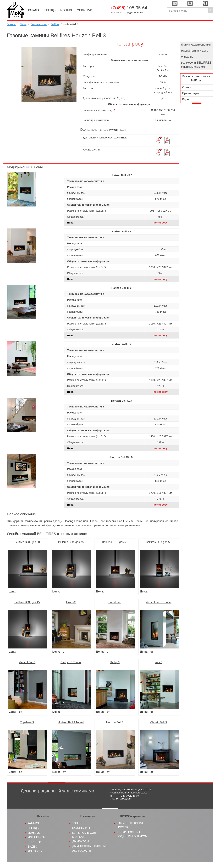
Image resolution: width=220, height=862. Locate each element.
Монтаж (66, 10)
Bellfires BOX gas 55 (158, 542)
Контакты (35, 851)
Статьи (186, 87)
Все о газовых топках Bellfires (197, 78)
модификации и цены (194, 50)
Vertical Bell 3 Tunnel (158, 602)
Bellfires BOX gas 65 (115, 542)
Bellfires (55, 24)
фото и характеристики (196, 44)
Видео (186, 99)
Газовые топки (39, 24)
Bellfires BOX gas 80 (27, 542)
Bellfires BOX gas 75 (71, 542)
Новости (34, 842)
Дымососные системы (90, 846)
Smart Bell (114, 602)
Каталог (34, 10)
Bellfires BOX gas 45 (27, 602)
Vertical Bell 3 (27, 662)
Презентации (190, 93)
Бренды (50, 10)
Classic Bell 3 (158, 722)
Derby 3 (115, 662)
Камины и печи (83, 828)
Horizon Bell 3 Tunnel (71, 722)
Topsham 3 (27, 722)
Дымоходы (80, 841)
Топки (23, 24)
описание (187, 56)
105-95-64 (128, 7)
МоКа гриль (36, 837)
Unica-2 (71, 602)
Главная (11, 24)
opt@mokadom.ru (134, 12)
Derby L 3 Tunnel (70, 662)
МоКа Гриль (85, 10)
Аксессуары (81, 850)
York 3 (158, 662)
